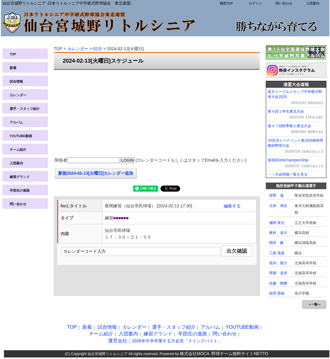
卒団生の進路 (20, 190)
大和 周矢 (278, 206)
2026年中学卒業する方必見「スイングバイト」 (177, 340)
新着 (13, 68)
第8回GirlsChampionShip (288, 160)
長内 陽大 (278, 263)
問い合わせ (284, 3)
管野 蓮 (276, 195)
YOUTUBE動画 (21, 136)
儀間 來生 (277, 223)
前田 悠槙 (277, 293)
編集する (232, 205)
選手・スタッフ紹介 (25, 108)
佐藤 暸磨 (278, 283)
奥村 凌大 (278, 233)
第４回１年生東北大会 (286, 111)
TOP (13, 54)
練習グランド (20, 177)
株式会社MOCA (195, 353)
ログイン (255, 3)
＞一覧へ (314, 304)
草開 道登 (278, 273)
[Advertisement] (157, 113)
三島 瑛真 (277, 253)
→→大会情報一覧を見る (288, 174)
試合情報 (16, 81)
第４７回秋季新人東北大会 (289, 126)
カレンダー (18, 95)
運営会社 (117, 340)
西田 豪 (276, 243)
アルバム (16, 122)
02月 (97, 48)
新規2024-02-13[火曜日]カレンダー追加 (96, 173)
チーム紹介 (18, 149)
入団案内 (312, 3)
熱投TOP (226, 3)
